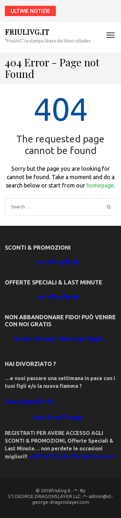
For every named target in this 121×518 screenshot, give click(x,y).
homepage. (100, 185)
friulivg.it (27, 32)
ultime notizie (30, 11)
